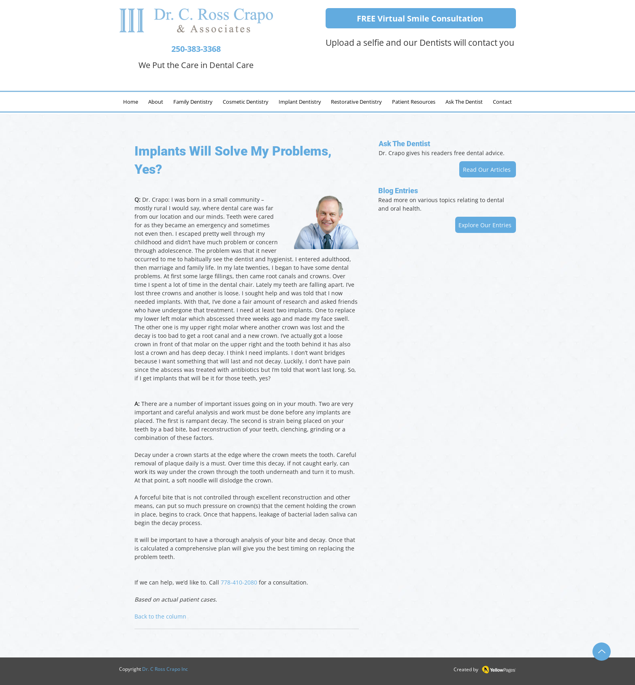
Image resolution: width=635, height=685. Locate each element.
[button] (464, 101)
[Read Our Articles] (487, 169)
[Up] (601, 651)
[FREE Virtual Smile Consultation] (421, 18)
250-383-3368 (196, 48)
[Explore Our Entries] (485, 225)
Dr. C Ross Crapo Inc (165, 669)
